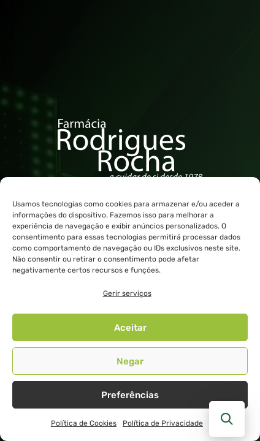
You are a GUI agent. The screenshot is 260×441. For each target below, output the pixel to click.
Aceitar (130, 327)
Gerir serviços (127, 293)
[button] (227, 419)
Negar (130, 361)
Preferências (130, 395)
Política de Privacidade (163, 423)
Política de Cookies (84, 423)
